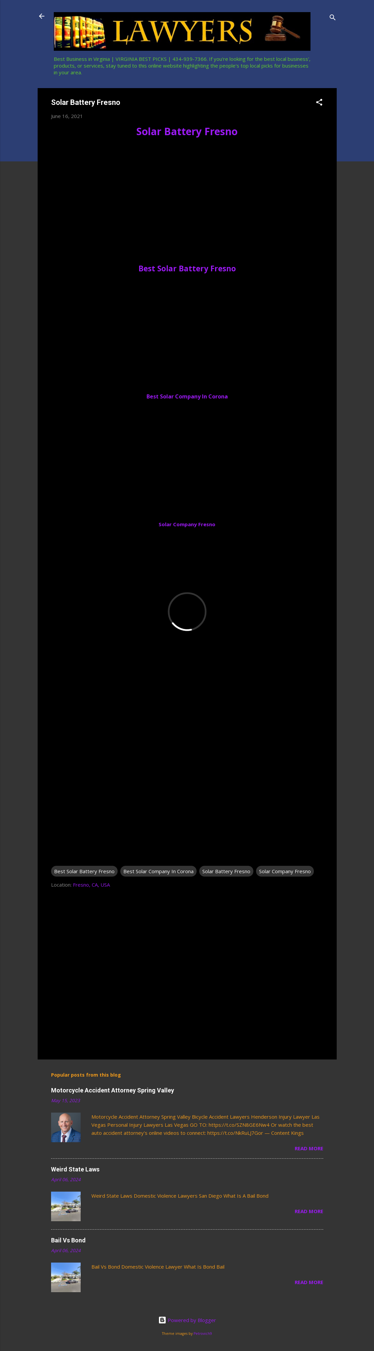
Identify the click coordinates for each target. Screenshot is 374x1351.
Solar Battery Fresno (187, 131)
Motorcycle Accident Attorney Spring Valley (112, 1090)
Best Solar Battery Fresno (187, 268)
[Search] (333, 18)
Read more (309, 1148)
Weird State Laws (75, 1169)
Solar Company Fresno (187, 524)
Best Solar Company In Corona (187, 396)
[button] (319, 103)
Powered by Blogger (187, 1320)
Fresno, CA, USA (91, 884)
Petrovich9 (203, 1333)
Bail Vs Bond (68, 1240)
